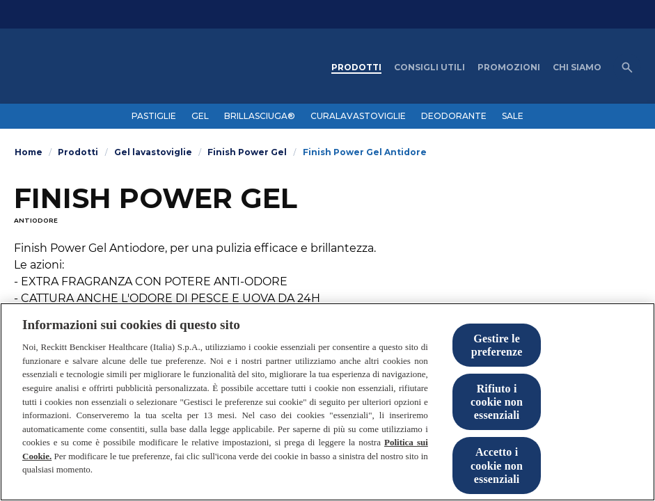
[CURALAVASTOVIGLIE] (358, 116)
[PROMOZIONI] (509, 67)
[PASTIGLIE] (154, 116)
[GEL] (200, 116)
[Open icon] (627, 67)
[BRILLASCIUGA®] (259, 116)
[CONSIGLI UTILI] (429, 67)
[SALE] (512, 116)
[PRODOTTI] (356, 67)
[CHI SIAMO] (577, 67)
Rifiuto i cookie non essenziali (497, 404)
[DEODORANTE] (453, 116)
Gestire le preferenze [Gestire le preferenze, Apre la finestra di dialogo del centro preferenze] (497, 346)
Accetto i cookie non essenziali (497, 467)
